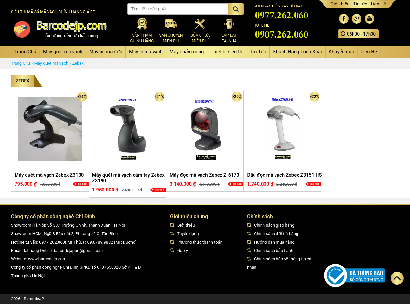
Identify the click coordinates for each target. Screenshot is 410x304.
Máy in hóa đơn (105, 52)
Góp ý (179, 250)
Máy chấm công (186, 52)
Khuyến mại (341, 52)
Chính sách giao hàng (270, 225)
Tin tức (360, 3)
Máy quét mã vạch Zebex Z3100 (49, 175)
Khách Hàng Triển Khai (297, 52)
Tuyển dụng (184, 233)
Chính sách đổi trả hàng (272, 233)
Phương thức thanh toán (196, 242)
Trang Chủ (25, 52)
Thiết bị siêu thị (226, 52)
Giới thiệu (340, 3)
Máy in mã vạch (146, 52)
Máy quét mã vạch (62, 52)
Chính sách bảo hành (270, 250)
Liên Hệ (378, 3)
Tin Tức (258, 52)
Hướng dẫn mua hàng (271, 242)
